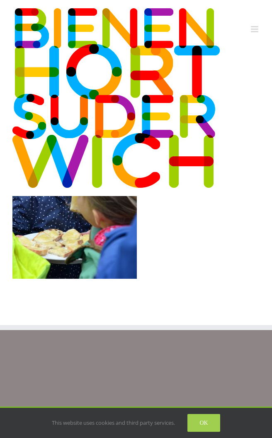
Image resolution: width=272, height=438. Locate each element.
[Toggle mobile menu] (255, 29)
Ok (203, 423)
